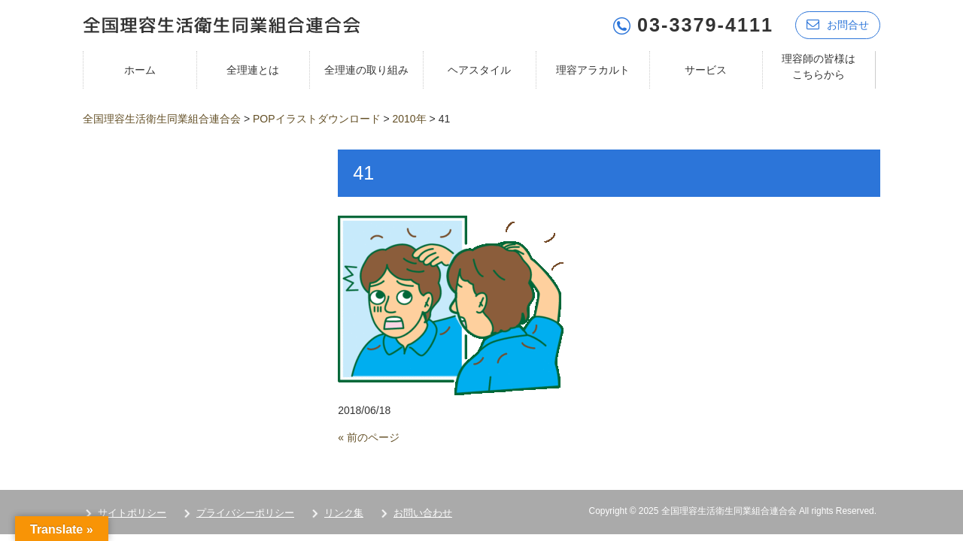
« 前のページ (368, 437)
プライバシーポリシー (245, 512)
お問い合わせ (422, 512)
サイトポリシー (132, 512)
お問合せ (838, 24)
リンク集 (343, 512)
